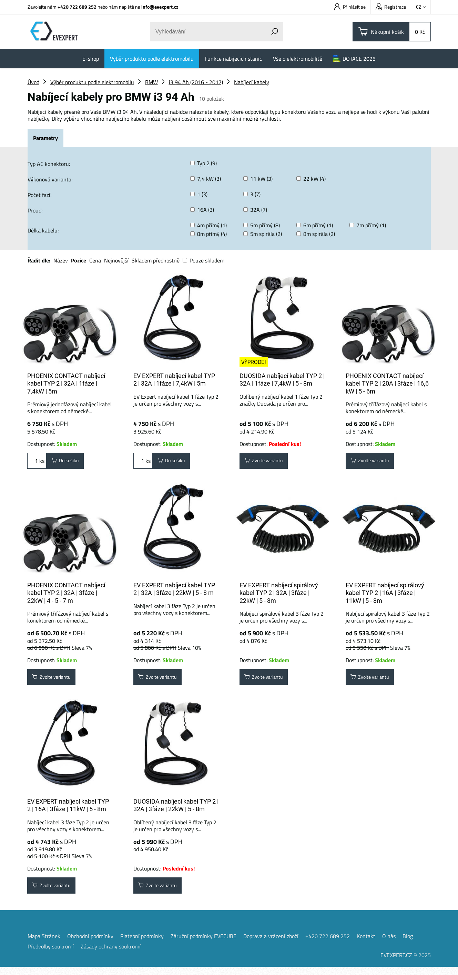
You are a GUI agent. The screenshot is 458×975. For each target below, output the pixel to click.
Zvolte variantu (268, 462)
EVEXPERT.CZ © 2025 (405, 963)
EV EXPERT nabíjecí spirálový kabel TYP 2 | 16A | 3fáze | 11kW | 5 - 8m (385, 595)
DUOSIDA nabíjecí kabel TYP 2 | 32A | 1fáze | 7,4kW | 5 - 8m (282, 379)
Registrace (391, 6)
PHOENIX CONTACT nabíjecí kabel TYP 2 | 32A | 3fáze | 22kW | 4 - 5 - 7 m (66, 595)
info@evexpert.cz (159, 6)
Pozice (78, 260)
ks (36, 462)
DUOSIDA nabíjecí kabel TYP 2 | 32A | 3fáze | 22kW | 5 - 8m (175, 810)
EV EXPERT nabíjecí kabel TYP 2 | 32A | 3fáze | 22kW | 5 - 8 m (174, 591)
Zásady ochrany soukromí (111, 954)
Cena (95, 260)
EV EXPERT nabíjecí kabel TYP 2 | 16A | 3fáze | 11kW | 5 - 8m (68, 810)
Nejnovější (116, 260)
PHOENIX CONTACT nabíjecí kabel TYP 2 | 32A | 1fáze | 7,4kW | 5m (66, 383)
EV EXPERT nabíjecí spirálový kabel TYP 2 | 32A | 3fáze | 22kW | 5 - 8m (279, 595)
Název (60, 260)
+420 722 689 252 (77, 6)
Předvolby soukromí (51, 954)
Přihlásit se (350, 6)
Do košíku (68, 462)
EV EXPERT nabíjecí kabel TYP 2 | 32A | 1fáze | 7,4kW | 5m (174, 379)
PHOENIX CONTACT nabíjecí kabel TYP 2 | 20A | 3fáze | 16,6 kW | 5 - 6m (387, 383)
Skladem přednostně (156, 260)
